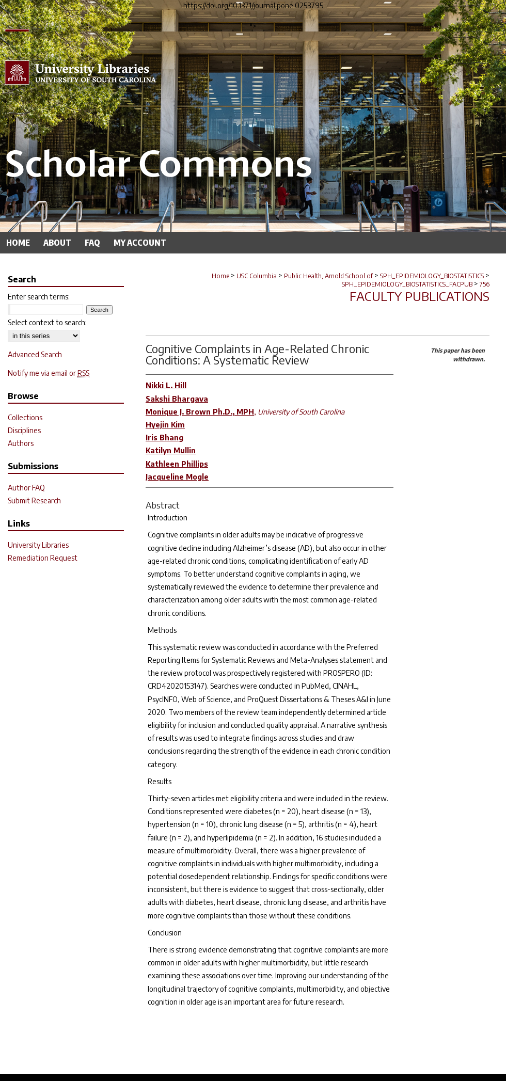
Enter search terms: (39, 296)
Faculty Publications (419, 296)
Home (220, 276)
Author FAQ (26, 487)
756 (484, 284)
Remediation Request (42, 557)
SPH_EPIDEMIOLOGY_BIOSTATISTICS (432, 276)
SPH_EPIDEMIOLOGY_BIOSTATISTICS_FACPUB (407, 284)
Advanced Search (35, 354)
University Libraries (38, 544)
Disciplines (24, 430)
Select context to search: (47, 322)
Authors (21, 443)
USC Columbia (256, 276)
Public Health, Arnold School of (328, 276)
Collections (25, 417)
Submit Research (34, 500)
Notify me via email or (48, 373)
